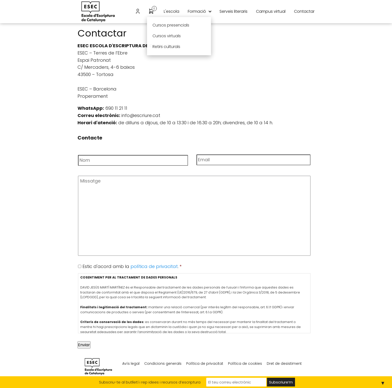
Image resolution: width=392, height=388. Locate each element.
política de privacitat (154, 266)
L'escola (171, 11)
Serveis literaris (234, 11)
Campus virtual (271, 11)
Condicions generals (163, 363)
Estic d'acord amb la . (130, 266)
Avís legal (131, 363)
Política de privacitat (204, 363)
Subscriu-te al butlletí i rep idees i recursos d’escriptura (149, 382)
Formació (197, 11)
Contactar (304, 11)
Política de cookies (245, 363)
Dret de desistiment (284, 363)
